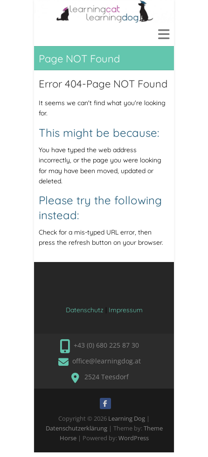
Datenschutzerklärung (76, 428)
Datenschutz (85, 310)
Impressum (126, 310)
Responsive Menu (163, 34)
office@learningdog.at (106, 360)
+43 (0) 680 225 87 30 (106, 345)
